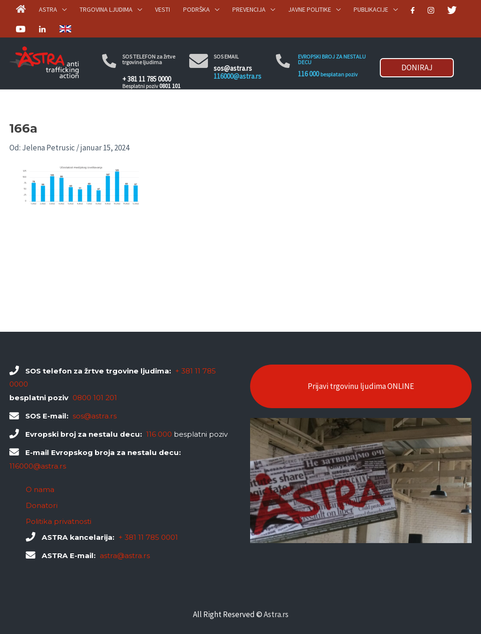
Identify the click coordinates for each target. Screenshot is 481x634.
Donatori (42, 505)
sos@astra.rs (233, 68)
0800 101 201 (95, 397)
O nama (40, 489)
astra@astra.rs (125, 555)
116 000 (308, 73)
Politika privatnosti (58, 521)
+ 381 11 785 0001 (148, 537)
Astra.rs (276, 614)
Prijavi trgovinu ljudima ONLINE (361, 386)
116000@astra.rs (237, 76)
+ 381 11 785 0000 (146, 79)
